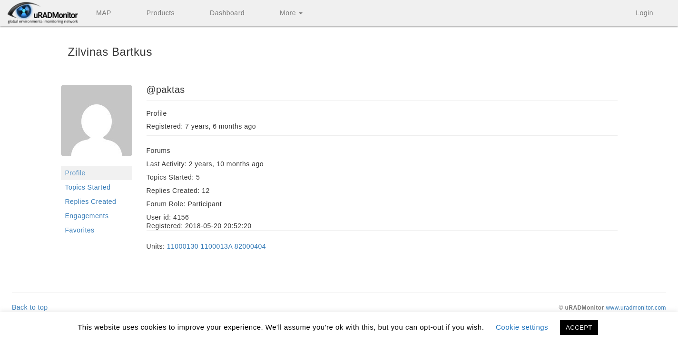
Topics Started (88, 187)
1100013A (216, 246)
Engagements (87, 216)
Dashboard (227, 13)
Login (644, 13)
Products (161, 13)
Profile (75, 173)
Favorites (80, 230)
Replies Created (91, 201)
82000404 (250, 246)
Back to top (30, 307)
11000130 (182, 246)
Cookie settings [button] (522, 327)
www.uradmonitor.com (636, 307)
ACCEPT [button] (579, 327)
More (291, 13)
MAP (103, 13)
